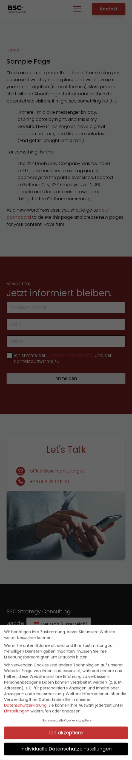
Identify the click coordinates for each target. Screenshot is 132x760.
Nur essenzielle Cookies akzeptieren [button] (67, 719)
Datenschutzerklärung (25, 703)
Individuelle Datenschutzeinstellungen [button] (66, 747)
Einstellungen (16, 709)
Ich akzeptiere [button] (66, 731)
